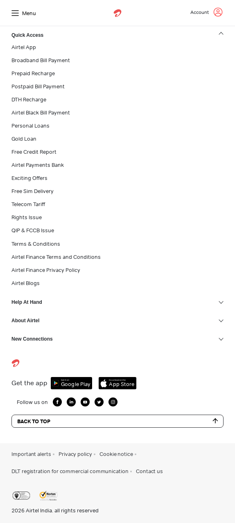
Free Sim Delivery (32, 191)
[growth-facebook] (57, 401)
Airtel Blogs (25, 283)
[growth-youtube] (85, 401)
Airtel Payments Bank (37, 165)
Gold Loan (23, 138)
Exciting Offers (29, 178)
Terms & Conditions (35, 243)
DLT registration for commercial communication (70, 471)
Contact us (149, 471)
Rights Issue (26, 217)
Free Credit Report (33, 151)
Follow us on (32, 402)
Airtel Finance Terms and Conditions (56, 257)
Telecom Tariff (28, 204)
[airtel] (117, 13)
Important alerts (31, 454)
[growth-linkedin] (71, 401)
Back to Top (117, 421)
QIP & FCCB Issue (32, 230)
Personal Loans (30, 125)
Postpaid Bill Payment (38, 86)
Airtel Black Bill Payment (40, 112)
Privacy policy (75, 454)
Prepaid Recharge (33, 73)
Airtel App (23, 47)
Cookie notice (116, 454)
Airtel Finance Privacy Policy (45, 270)
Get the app (29, 383)
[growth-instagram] (113, 401)
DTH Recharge (28, 99)
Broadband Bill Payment (40, 60)
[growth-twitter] (99, 401)
